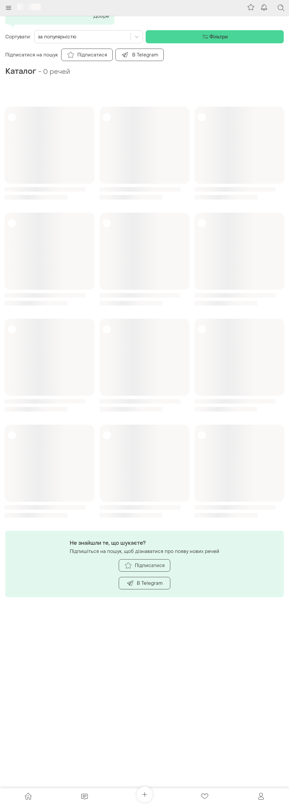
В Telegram (144, 583)
